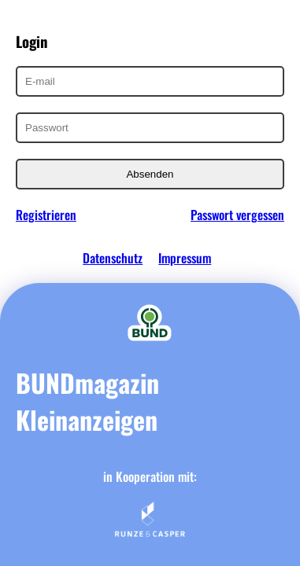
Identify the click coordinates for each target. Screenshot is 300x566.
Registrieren (46, 214)
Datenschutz (113, 257)
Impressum (184, 257)
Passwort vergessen (237, 214)
